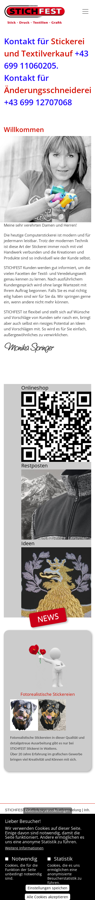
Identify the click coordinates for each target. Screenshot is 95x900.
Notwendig (24, 861)
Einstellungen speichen (47, 891)
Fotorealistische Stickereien (48, 694)
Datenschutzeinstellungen (47, 813)
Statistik (63, 861)
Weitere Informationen (24, 851)
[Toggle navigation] (85, 11)
